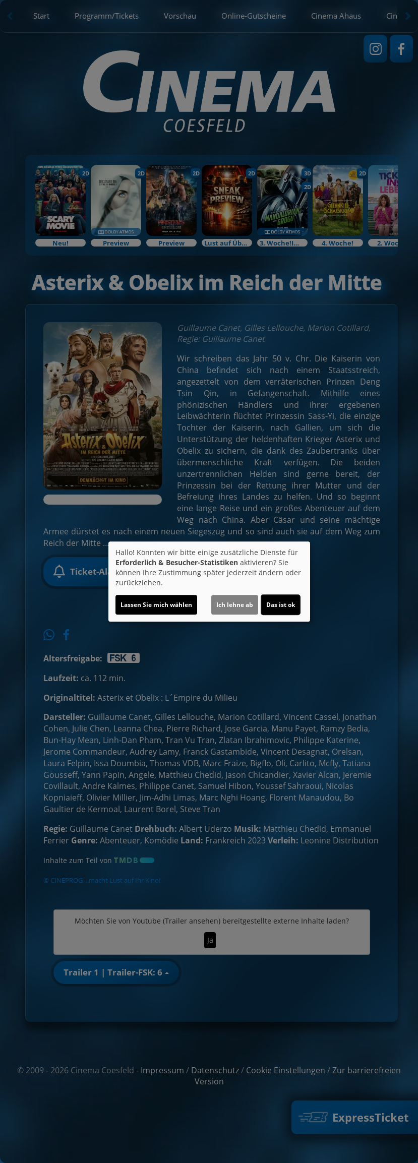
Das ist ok (280, 604)
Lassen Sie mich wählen (156, 604)
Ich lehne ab (234, 604)
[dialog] (209, 581)
